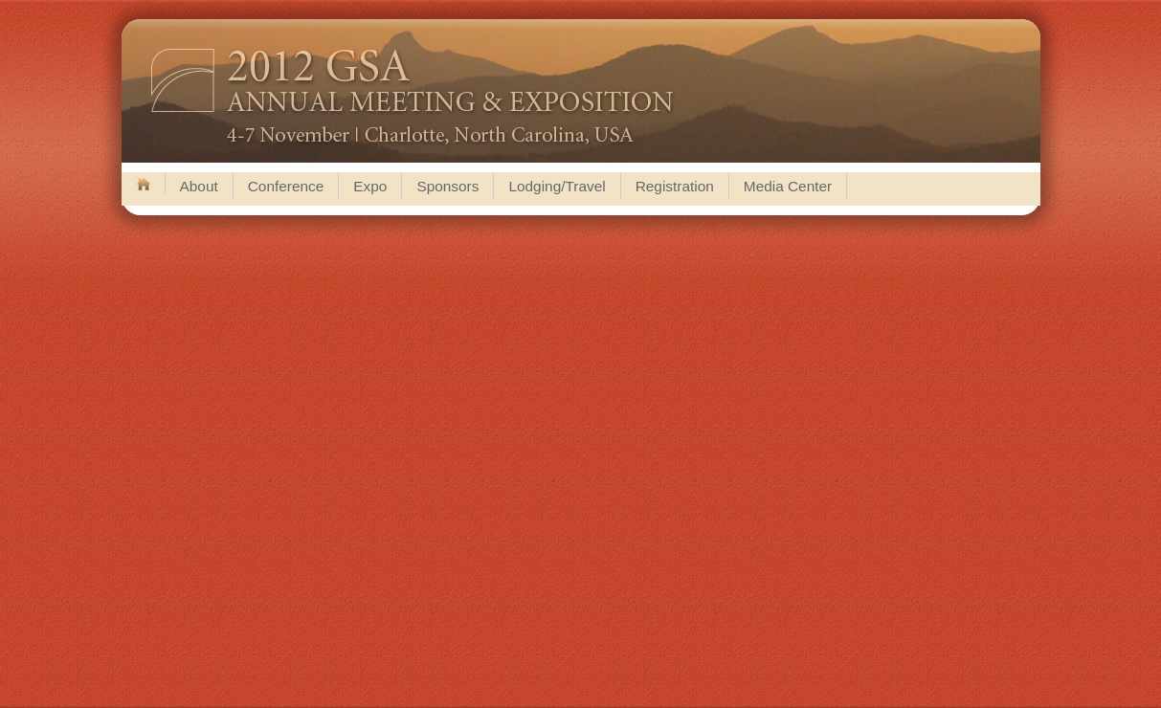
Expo (370, 186)
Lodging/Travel (556, 186)
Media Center (788, 186)
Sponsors (447, 186)
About (199, 186)
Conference (286, 186)
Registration (675, 186)
